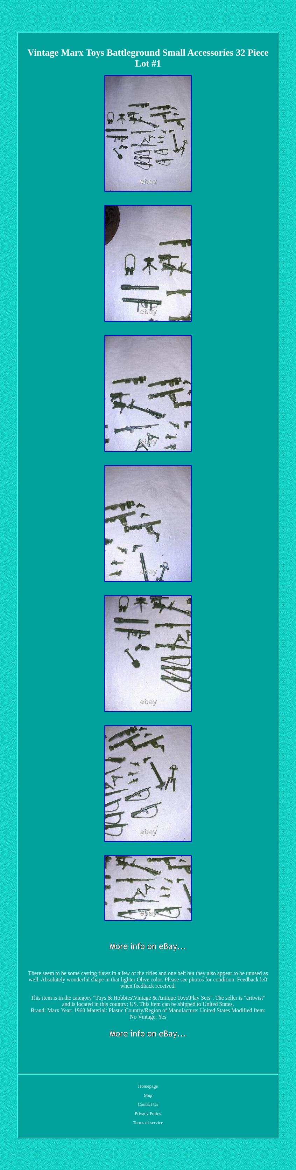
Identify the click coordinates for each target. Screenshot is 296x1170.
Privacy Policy (148, 1113)
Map (148, 1095)
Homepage (148, 1086)
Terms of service (148, 1122)
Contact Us (148, 1104)
